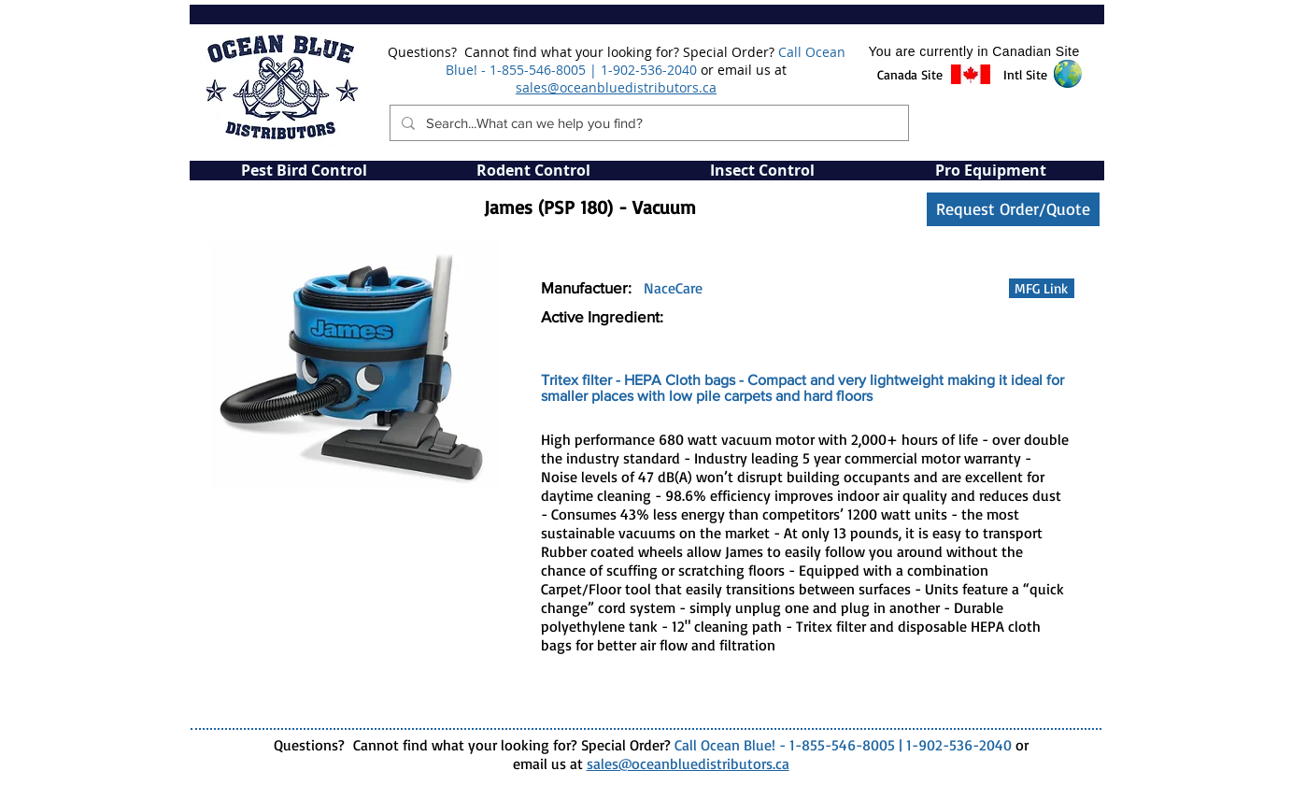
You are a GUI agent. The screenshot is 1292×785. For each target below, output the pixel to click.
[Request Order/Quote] (1013, 209)
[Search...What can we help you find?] (647, 123)
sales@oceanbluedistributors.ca (616, 87)
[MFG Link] (1041, 288)
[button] (910, 75)
